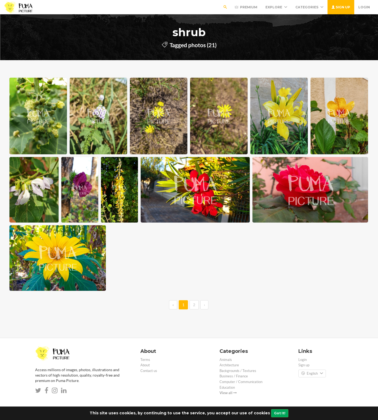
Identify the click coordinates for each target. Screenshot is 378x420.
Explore (276, 7)
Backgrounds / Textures (238, 371)
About (145, 365)
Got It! (279, 413)
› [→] (204, 305)
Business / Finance (234, 376)
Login (364, 7)
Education (227, 387)
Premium (246, 7)
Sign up (341, 7)
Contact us (148, 371)
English (312, 373)
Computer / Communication (241, 382)
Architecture (229, 365)
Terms (145, 360)
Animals (226, 360)
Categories (309, 7)
